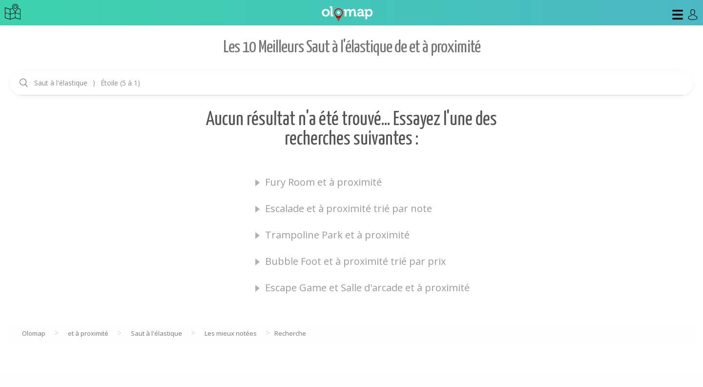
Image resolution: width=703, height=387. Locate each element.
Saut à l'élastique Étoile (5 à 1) (87, 83)
